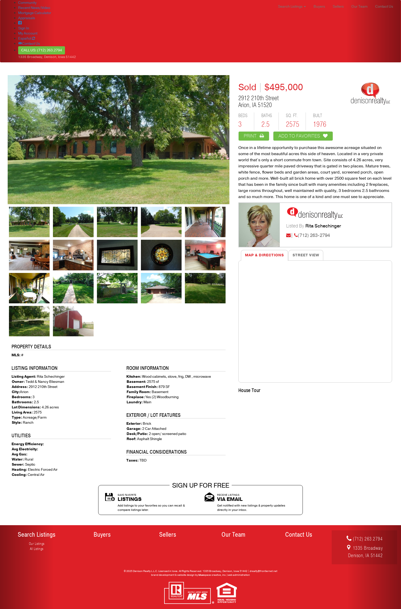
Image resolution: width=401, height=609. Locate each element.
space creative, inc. (212, 575)
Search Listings (36, 534)
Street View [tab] (306, 255)
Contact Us (298, 534)
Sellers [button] (338, 6)
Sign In (23, 28)
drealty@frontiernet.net (263, 571)
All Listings (36, 548)
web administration (239, 575)
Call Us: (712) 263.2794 (41, 50)
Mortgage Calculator (34, 12)
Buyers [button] (319, 6)
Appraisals (26, 18)
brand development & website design (173, 575)
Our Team (233, 534)
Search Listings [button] (292, 6)
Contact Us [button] (384, 6)
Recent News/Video (34, 7)
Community (27, 2)
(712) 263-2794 (314, 235)
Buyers (102, 534)
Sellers (167, 534)
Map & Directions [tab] (264, 255)
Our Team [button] (359, 6)
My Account (27, 33)
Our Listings (36, 543)
